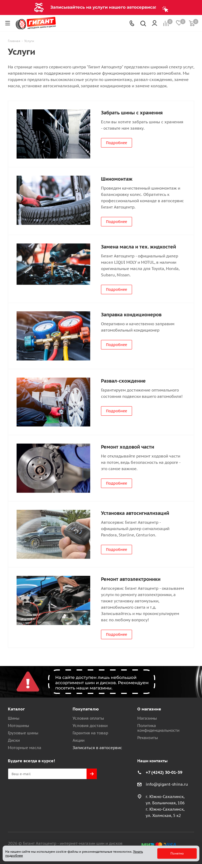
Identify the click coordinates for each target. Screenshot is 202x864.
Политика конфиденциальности (158, 728)
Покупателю (86, 708)
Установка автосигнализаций (135, 513)
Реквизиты (147, 737)
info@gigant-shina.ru (167, 784)
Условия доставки (90, 725)
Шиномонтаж (117, 179)
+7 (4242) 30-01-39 (164, 772)
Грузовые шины (23, 732)
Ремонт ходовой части (127, 447)
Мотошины (18, 725)
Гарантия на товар (90, 732)
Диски (14, 740)
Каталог (16, 708)
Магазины (147, 718)
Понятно (177, 853)
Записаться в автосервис (97, 747)
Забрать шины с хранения (132, 113)
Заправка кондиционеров (131, 315)
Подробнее (116, 142)
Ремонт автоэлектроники (130, 579)
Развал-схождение (123, 381)
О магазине (149, 708)
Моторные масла (24, 747)
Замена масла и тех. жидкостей (138, 247)
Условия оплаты (88, 718)
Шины (13, 718)
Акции (78, 740)
